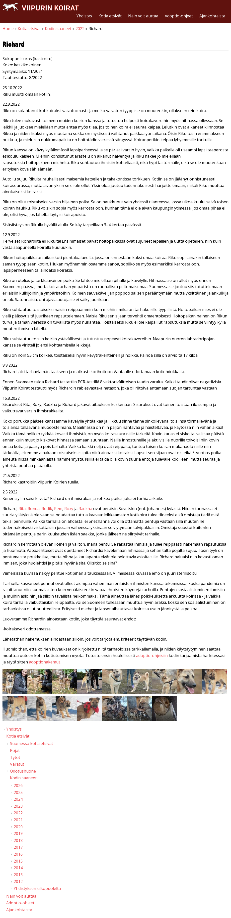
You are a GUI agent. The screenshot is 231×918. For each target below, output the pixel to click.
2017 (18, 847)
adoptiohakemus (45, 662)
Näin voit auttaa (143, 16)
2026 (18, 785)
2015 (18, 861)
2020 (18, 827)
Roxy (69, 508)
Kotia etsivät (110, 16)
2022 (80, 28)
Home (8, 28)
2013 (18, 874)
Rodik (47, 508)
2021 (18, 820)
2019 (18, 833)
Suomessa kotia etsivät (31, 743)
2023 (18, 806)
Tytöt (15, 757)
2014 (18, 868)
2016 (18, 854)
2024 (18, 799)
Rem (58, 508)
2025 (18, 792)
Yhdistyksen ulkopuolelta (37, 888)
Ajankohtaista (212, 16)
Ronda (34, 508)
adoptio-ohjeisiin (152, 655)
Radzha (85, 508)
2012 (18, 881)
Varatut (17, 764)
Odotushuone (23, 771)
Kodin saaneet (58, 28)
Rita (22, 508)
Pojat (15, 750)
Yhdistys (84, 16)
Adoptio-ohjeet (179, 16)
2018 (18, 840)
